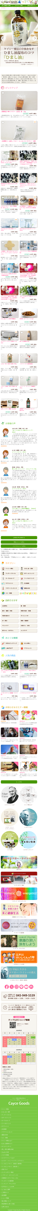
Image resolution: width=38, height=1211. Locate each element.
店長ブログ (5, 1169)
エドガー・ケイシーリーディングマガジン (13, 1160)
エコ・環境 (5, 1137)
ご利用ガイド (5, 1192)
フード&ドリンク (6, 1123)
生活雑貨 (4, 1129)
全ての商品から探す (6, 5)
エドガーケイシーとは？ (8, 1158)
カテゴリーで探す (19, 5)
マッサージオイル (6, 1114)
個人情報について (6, 1201)
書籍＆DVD (5, 1134)
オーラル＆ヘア (6, 1120)
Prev (3, 38)
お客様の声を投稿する (19, 537)
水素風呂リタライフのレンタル (10, 1178)
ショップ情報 (5, 1198)
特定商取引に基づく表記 (8, 1203)
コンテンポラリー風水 (8, 1172)
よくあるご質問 (6, 1189)
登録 (16, 840)
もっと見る (19, 782)
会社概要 (4, 1195)
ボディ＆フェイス (6, 1117)
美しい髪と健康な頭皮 (8, 1149)
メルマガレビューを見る (19, 546)
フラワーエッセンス (7, 1132)
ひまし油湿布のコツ (7, 1143)
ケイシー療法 (5, 1109)
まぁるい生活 (5, 1152)
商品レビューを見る (19, 542)
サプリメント (5, 1126)
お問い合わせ (5, 1206)
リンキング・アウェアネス (9, 1183)
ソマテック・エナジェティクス (10, 1175)
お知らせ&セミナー (31, 5)
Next (34, 38)
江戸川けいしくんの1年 (8, 1186)
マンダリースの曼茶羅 (8, 1181)
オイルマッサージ (6, 1146)
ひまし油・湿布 (6, 1112)
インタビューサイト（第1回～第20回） (12, 1163)
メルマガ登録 (5, 1155)
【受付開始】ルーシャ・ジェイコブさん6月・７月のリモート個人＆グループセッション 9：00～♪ (19, 8)
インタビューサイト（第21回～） (11, 1166)
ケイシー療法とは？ (7, 1140)
